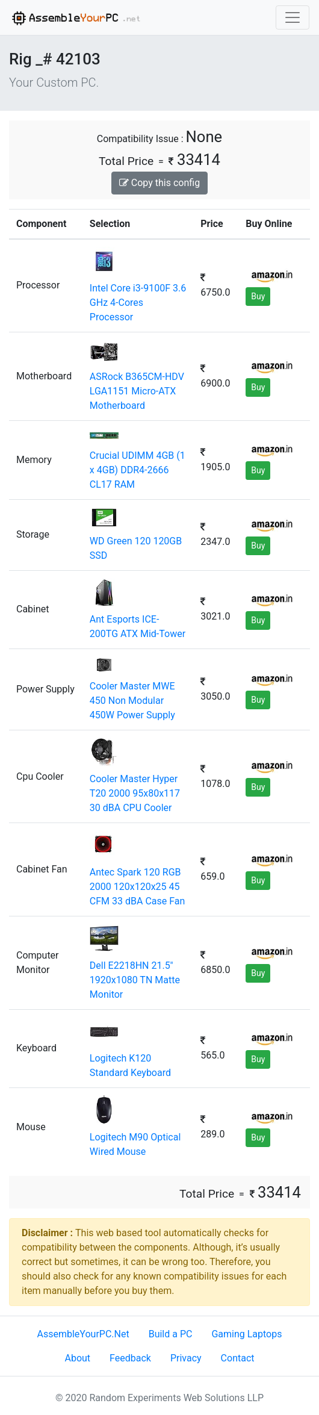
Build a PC (171, 1334)
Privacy (186, 1358)
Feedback (130, 1358)
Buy (258, 296)
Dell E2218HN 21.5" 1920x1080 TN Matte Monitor (135, 980)
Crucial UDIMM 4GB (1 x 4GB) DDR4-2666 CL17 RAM (137, 470)
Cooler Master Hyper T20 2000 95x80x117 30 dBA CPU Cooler (135, 793)
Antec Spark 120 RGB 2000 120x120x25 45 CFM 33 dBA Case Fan (137, 886)
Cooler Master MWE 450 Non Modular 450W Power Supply (132, 700)
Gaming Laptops (246, 1334)
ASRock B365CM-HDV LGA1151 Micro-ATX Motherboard (137, 391)
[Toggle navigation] (292, 17)
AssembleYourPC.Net (83, 1334)
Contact (238, 1358)
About (77, 1358)
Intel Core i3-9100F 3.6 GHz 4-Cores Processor (138, 302)
